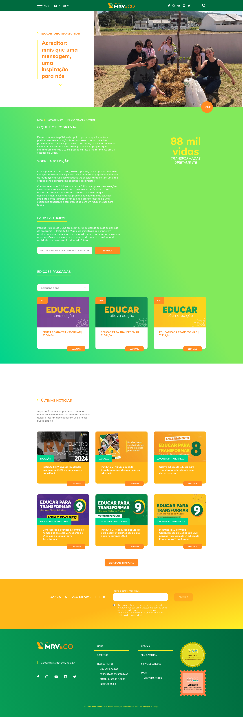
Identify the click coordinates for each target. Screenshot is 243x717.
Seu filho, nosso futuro (112, 679)
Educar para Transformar (114, 674)
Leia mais (76, 349)
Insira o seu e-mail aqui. (126, 590)
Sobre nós (102, 655)
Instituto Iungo (108, 684)
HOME (207, 107)
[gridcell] (78, 147)
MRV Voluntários (109, 669)
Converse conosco (151, 664)
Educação (45, 459)
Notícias (145, 646)
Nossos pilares (55, 120)
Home (100, 646)
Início (40, 120)
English (66, 6)
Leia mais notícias (121, 562)
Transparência (149, 655)
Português (57, 6)
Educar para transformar (171, 459)
